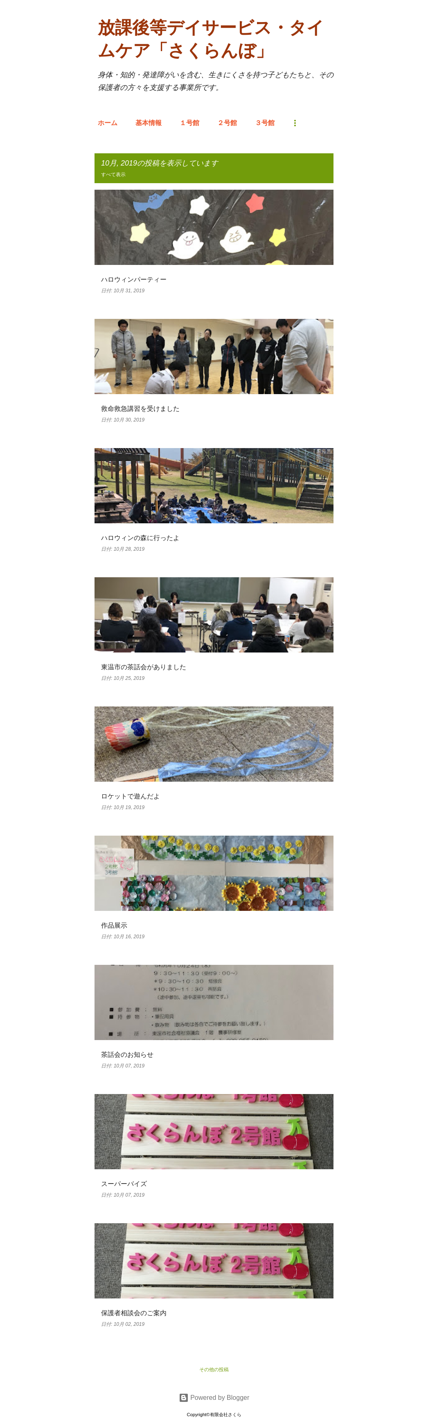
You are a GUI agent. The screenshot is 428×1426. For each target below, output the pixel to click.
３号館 (265, 122)
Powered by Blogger (214, 1397)
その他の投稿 (214, 1369)
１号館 (189, 122)
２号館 (227, 122)
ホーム (107, 122)
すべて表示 (113, 174)
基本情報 (148, 122)
